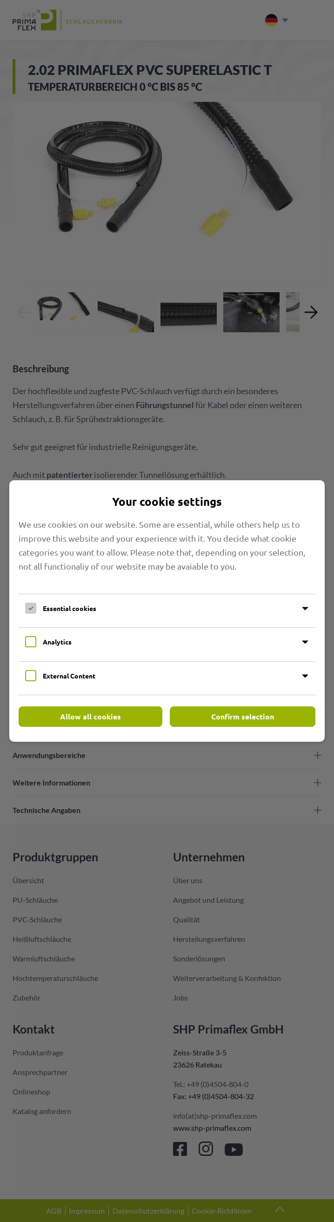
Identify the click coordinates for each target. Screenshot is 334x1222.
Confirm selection (242, 716)
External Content (69, 675)
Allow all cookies (90, 716)
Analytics (57, 642)
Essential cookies (69, 608)
